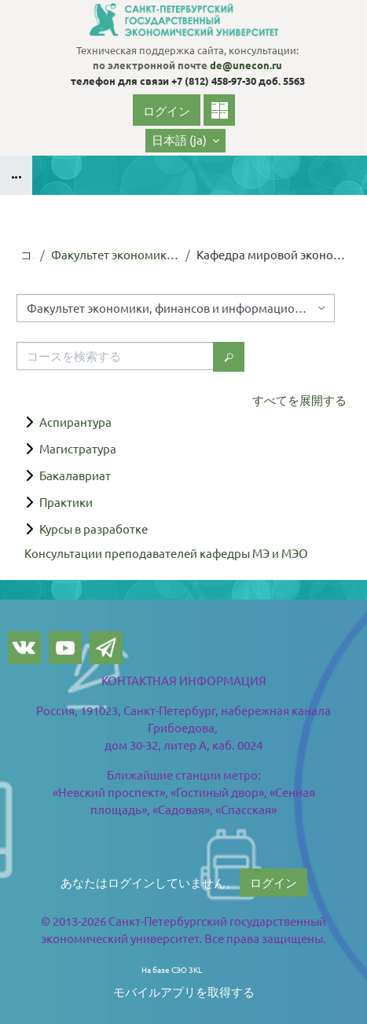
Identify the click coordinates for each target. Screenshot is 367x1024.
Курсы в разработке (93, 528)
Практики (66, 501)
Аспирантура (75, 421)
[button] (185, 140)
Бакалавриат (75, 475)
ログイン (166, 110)
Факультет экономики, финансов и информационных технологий (115, 254)
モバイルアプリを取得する (184, 991)
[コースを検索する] (115, 356)
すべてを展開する (299, 399)
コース (27, 254)
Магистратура (77, 448)
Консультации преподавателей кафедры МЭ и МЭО (166, 552)
